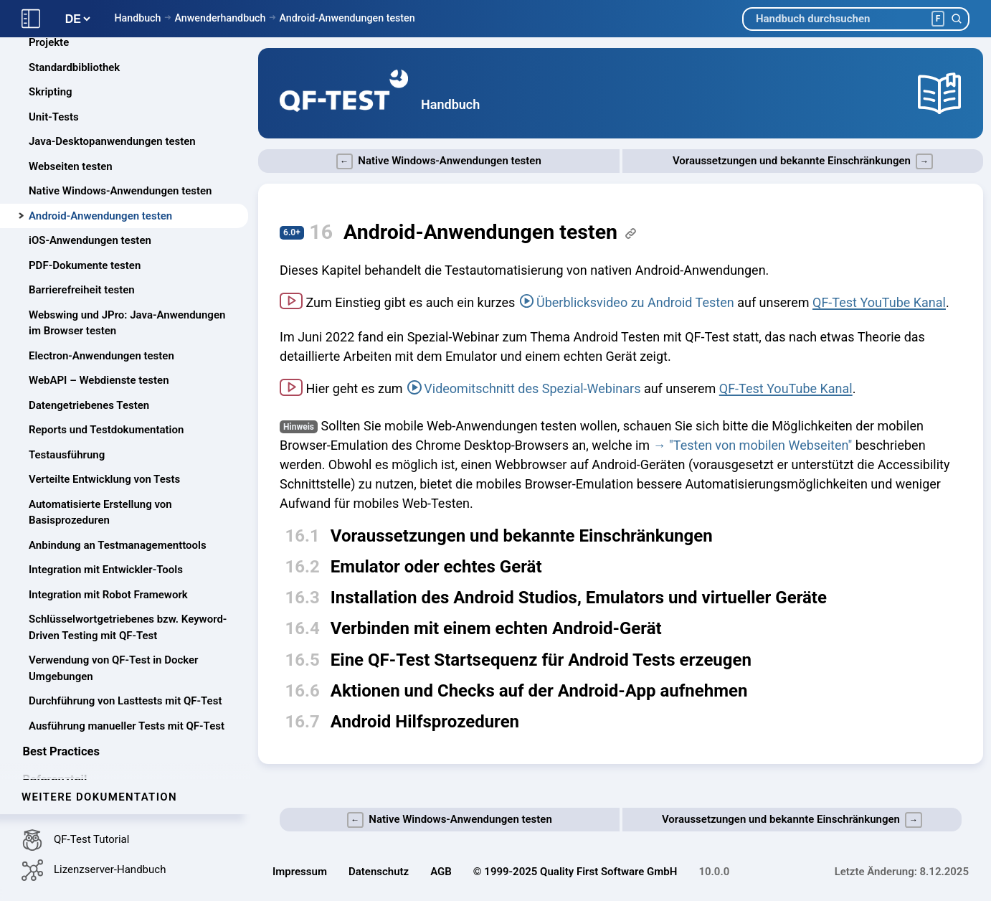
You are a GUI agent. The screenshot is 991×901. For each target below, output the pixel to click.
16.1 (302, 536)
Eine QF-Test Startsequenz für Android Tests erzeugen (541, 660)
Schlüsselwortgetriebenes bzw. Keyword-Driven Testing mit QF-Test (128, 627)
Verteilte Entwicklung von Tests (104, 479)
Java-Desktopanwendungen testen (112, 141)
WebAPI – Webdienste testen (99, 380)
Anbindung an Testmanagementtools (118, 545)
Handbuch (137, 18)
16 (321, 232)
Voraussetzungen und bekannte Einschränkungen (522, 536)
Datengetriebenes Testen (89, 405)
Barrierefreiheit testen (82, 289)
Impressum (299, 871)
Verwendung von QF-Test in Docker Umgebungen (114, 668)
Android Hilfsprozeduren (425, 722)
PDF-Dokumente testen (85, 265)
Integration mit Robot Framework (108, 594)
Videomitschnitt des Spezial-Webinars (532, 388)
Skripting (50, 91)
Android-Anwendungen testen (346, 18)
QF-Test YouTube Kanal (879, 302)
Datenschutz (378, 871)
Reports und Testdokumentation (106, 429)
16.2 (302, 567)
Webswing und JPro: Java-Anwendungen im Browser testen (127, 323)
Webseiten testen (71, 166)
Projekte (49, 42)
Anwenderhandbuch (219, 18)
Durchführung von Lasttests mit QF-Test (125, 700)
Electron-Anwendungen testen (101, 355)
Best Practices (61, 751)
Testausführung (67, 454)
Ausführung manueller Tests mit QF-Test (126, 726)
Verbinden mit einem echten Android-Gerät (496, 628)
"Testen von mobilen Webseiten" (760, 445)
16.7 (302, 722)
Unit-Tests (54, 116)
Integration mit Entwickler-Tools (106, 569)
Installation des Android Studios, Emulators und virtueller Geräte (579, 598)
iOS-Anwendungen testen (90, 240)
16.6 (302, 691)
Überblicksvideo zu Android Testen (635, 302)
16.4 (302, 628)
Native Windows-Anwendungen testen (120, 190)
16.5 (302, 660)
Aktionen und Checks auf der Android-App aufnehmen (539, 691)
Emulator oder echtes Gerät (436, 567)
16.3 (302, 598)
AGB (441, 871)
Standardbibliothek (74, 67)
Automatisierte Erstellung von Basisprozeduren (100, 512)
